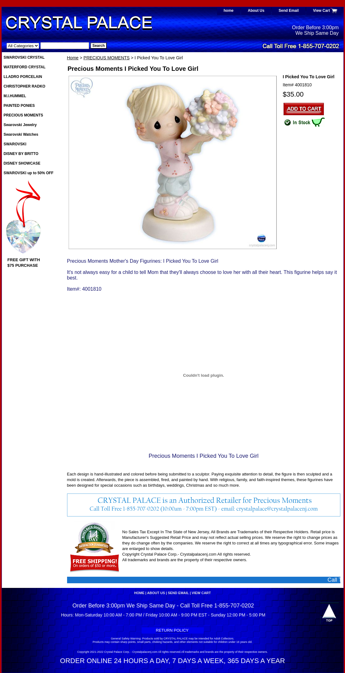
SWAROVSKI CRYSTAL (24, 57)
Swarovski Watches (21, 134)
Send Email (289, 10)
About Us (256, 10)
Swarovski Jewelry (20, 125)
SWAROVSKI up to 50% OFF (29, 173)
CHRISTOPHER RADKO (24, 86)
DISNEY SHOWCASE (22, 163)
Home (73, 57)
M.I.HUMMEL (15, 96)
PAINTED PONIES (19, 105)
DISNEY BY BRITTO (21, 154)
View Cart (321, 10)
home (229, 10)
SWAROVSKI (15, 144)
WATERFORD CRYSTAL (25, 67)
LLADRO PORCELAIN (23, 77)
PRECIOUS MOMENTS (107, 57)
